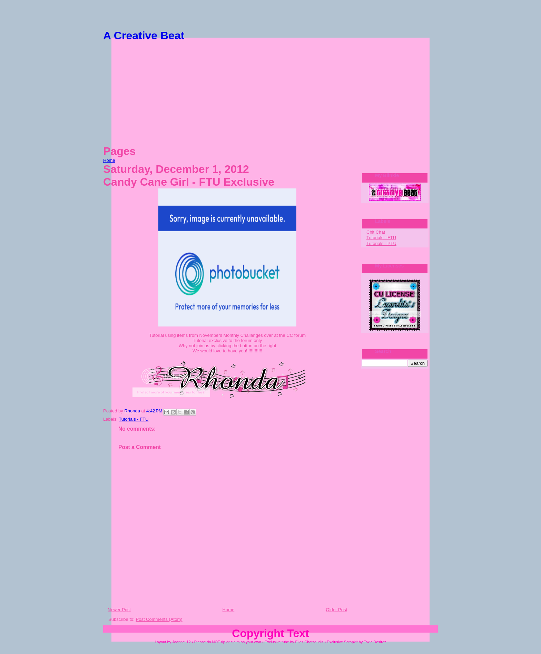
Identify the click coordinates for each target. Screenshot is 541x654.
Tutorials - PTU (381, 243)
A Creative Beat (143, 35)
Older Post (336, 609)
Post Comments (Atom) (159, 619)
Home (109, 160)
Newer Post (119, 609)
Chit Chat (375, 232)
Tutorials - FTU (133, 419)
